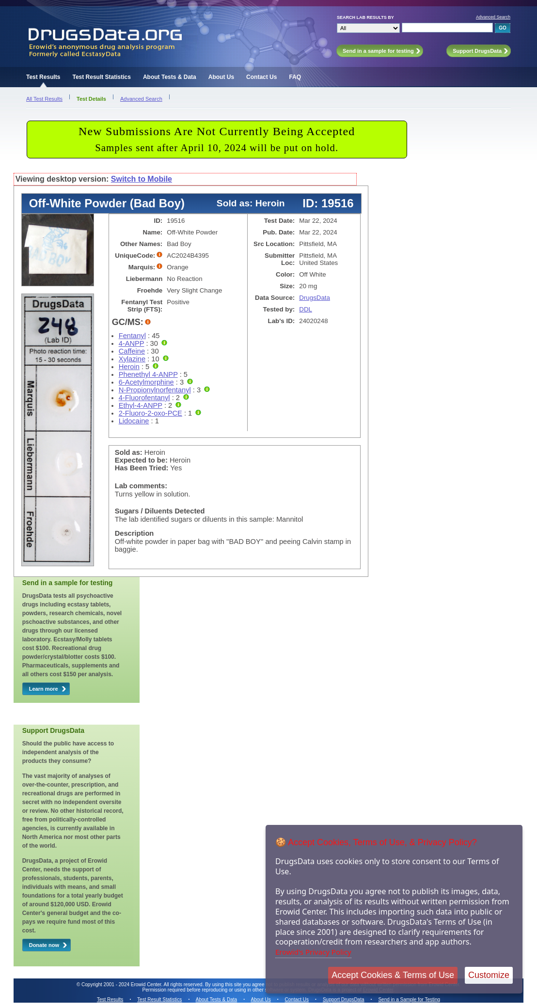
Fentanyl (132, 336)
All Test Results (44, 99)
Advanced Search (493, 17)
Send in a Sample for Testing (409, 999)
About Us (221, 77)
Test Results (43, 77)
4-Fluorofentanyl (144, 398)
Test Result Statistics (101, 77)
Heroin (129, 367)
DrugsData (314, 297)
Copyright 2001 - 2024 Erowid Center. (121, 984)
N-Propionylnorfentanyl (155, 390)
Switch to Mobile (141, 179)
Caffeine (132, 351)
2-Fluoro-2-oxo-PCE (150, 413)
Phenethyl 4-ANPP (148, 374)
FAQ (295, 77)
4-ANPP (131, 343)
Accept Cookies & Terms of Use (393, 975)
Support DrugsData (343, 999)
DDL (305, 309)
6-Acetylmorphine (146, 382)
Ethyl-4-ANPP (140, 405)
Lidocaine (134, 421)
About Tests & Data (169, 77)
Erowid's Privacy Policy (313, 952)
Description (134, 533)
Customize (488, 975)
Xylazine (132, 359)
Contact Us (261, 77)
